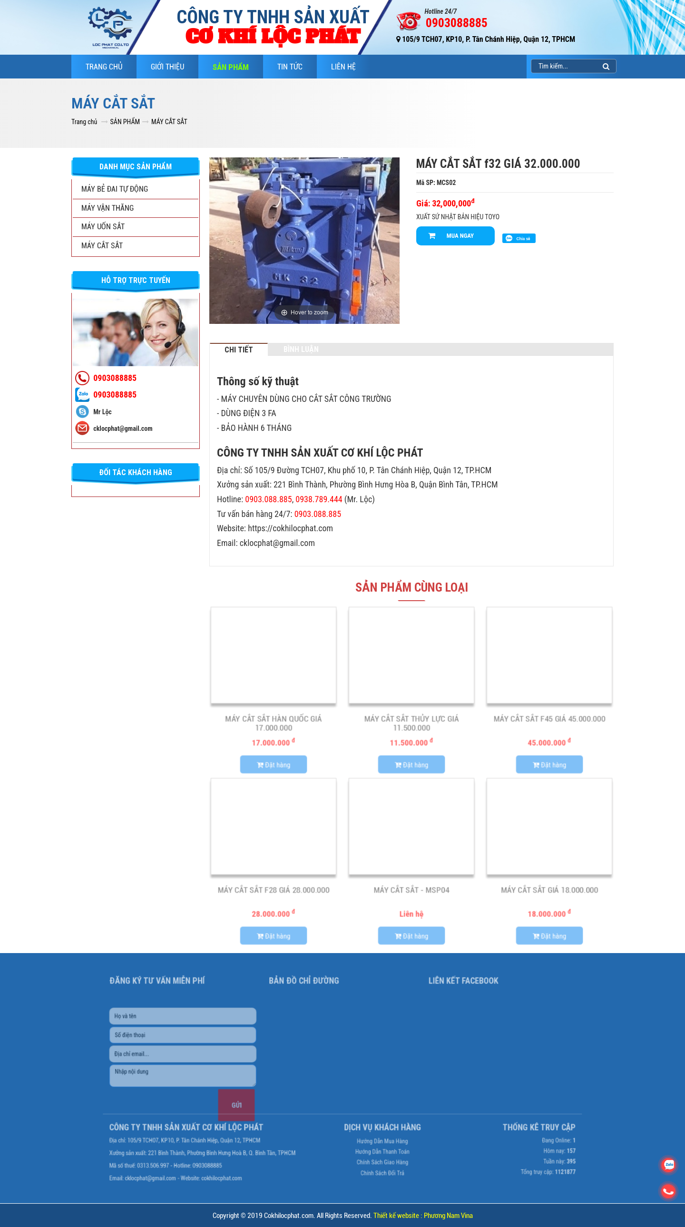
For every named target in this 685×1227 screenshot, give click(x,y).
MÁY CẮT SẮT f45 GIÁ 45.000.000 (549, 721)
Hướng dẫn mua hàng (370, 1122)
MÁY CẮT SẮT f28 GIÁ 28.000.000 (273, 892)
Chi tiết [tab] (239, 349)
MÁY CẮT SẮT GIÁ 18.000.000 (549, 892)
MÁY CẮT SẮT (169, 122)
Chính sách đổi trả (370, 1144)
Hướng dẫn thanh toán (371, 1130)
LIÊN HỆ (343, 66)
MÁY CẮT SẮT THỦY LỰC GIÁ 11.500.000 (411, 726)
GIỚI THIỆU (167, 66)
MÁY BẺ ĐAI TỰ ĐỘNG (114, 189)
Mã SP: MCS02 (436, 182)
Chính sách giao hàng (370, 1137)
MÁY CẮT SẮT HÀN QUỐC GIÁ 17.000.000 (273, 726)
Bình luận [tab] (301, 349)
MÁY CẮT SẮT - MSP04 (411, 892)
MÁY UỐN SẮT (103, 226)
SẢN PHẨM (231, 67)
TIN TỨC (290, 66)
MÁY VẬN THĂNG (107, 208)
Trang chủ (104, 66)
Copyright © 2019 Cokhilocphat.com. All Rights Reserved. (343, 1215)
